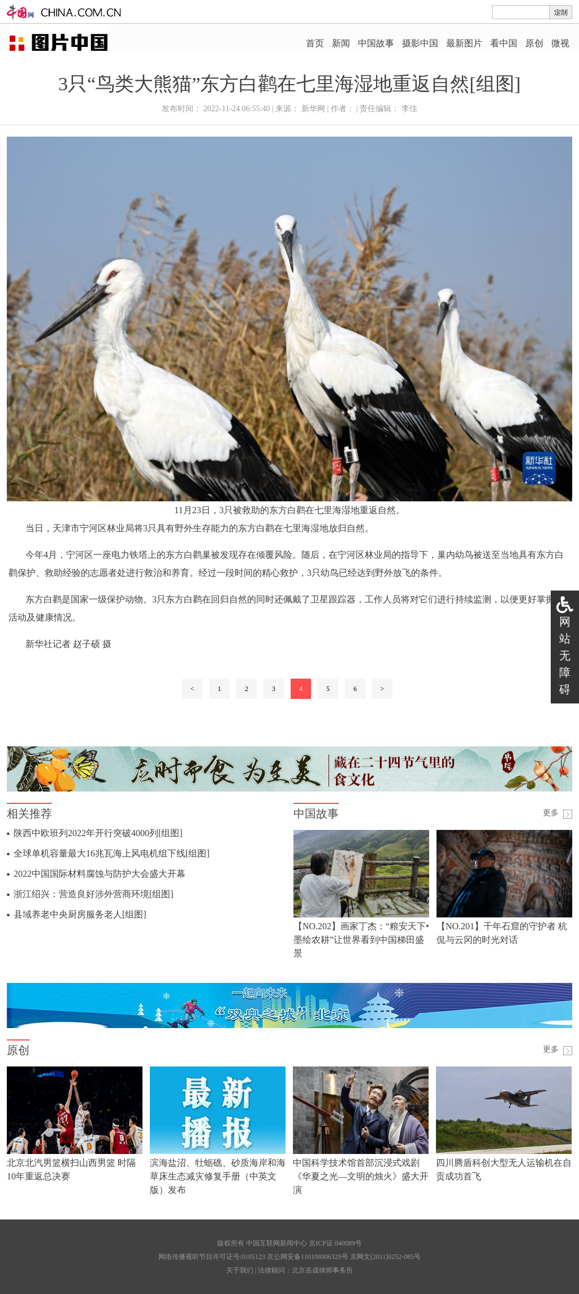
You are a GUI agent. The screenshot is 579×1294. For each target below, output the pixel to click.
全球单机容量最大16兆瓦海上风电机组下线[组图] (112, 853)
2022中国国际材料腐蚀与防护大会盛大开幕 (99, 873)
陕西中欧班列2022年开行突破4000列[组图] (98, 833)
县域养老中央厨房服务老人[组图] (80, 914)
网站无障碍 (565, 655)
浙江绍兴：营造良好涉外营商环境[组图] (94, 894)
